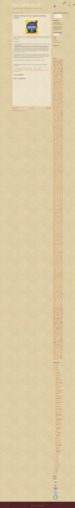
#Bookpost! (57, 384)
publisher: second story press (57, 270)
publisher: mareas (55, 237)
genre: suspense (56, 141)
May (56, 459)
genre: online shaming (57, 124)
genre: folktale (60, 107)
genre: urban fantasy (57, 144)
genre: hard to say (57, 110)
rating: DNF (57, 311)
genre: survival (58, 140)
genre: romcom (58, 135)
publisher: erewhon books (57, 195)
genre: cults (61, 97)
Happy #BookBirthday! (58, 396)
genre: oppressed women (58, 125)
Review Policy (55, 40)
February (57, 464)
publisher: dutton (59, 192)
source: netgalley (56, 339)
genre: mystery (58, 121)
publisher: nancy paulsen (58, 240)
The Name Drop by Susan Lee (58, 440)
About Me (55, 39)
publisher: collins (55, 181)
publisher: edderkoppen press (57, 193)
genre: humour (56, 115)
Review (44, 70)
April (56, 461)
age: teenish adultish (57, 72)
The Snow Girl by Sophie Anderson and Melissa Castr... (58, 428)
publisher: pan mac (57, 251)
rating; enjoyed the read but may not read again (58, 308)
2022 (55, 468)
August (56, 377)
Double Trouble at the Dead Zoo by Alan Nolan (58, 424)
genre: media (57, 118)
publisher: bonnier (56, 172)
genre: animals (58, 88)
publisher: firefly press (57, 199)
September (57, 375)
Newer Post (15, 108)
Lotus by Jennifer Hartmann (58, 448)
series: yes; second (57, 335)
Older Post (48, 108)
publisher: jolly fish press (59, 230)
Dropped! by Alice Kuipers (58, 393)
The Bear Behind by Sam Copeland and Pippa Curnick (59, 419)
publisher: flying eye (59, 201)
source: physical (17, 71)
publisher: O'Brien (57, 243)
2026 (62, 62)
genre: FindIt (61, 104)
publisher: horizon (55, 221)
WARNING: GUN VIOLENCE (58, 353)
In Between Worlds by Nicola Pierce (59, 386)
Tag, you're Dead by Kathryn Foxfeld (58, 409)
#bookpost (61, 60)
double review (56, 85)
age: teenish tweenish (57, 73)
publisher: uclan (55, 290)
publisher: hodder (33, 70)
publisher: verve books (57, 294)
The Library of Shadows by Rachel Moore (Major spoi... (58, 451)
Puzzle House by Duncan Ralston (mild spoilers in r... (58, 445)
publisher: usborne (56, 293)
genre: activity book (60, 86)
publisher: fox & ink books (57, 202)
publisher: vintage (55, 296)
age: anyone (20, 70)
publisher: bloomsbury (57, 171)
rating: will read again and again (58, 320)
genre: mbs (61, 117)
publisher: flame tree (56, 200)
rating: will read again (39, 70)
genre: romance (60, 134)
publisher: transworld (57, 288)
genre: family (59, 101)
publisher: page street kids (57, 249)
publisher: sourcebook (57, 274)
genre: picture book (26, 70)
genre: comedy (58, 92)
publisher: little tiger (60, 235)
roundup (55, 323)
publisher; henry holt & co (58, 152)
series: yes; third (56, 336)
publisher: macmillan (57, 236)
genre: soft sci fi (60, 139)
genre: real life (56, 129)
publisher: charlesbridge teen (58, 178)
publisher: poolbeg (55, 255)
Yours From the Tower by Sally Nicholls (59, 391)
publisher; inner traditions (57, 153)
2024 (62, 61)
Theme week (55, 344)
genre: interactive (56, 116)
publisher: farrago (55, 197)
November (57, 372)
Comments (56, 16)
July (56, 456)
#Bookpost (57, 454)
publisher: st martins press (58, 279)
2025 (57, 62)
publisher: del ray (55, 190)
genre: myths (55, 122)
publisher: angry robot (57, 161)
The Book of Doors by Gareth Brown (59, 402)
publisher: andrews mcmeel (57, 160)
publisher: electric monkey (57, 194)
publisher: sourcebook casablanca (58, 275)
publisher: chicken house (58, 179)
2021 (55, 469)
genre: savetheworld (56, 136)
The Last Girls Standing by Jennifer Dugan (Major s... (58, 435)
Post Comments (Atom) (21, 110)
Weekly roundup (58, 388)
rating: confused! (59, 310)
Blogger (42, 505)
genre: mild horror (60, 120)
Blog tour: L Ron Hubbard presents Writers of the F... (58, 414)
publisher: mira (61, 239)
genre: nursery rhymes (58, 123)
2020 (55, 471)
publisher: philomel (55, 253)
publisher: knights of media (58, 231)
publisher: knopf (55, 232)
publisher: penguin (56, 252)
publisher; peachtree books (57, 154)
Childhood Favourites (59, 83)
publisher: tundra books (57, 289)
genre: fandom (55, 102)
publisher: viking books (57, 295)
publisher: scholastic (57, 269)
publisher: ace (55, 156)
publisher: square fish (60, 278)
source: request (60, 342)
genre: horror (56, 114)
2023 (17, 70)
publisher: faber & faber (57, 196)
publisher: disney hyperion (57, 155)
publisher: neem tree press (57, 241)
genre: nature (61, 122)
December (57, 370)
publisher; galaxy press (59, 151)
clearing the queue (55, 84)
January (56, 466)
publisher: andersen (59, 159)
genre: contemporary (58, 93)
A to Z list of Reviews (56, 42)
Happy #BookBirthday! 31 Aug (58, 379)
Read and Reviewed (26, 5)
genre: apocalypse (56, 89)
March (56, 462)
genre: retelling (56, 133)
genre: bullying (60, 91)
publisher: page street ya (57, 250)
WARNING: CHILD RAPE (57, 352)
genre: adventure (59, 87)
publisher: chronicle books (57, 180)
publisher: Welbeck (56, 300)
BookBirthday (60, 82)
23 (55, 63)
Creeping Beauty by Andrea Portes (58, 406)
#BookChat (55, 60)
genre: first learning (58, 105)
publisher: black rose (59, 170)
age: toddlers (55, 74)
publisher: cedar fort (60, 177)
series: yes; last (58, 334)
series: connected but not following (58, 324)
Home (31, 108)
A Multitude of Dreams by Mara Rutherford (59, 382)
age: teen (56, 71)
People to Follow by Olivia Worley (58, 398)
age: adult (60, 63)
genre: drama (57, 98)
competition (61, 84)
